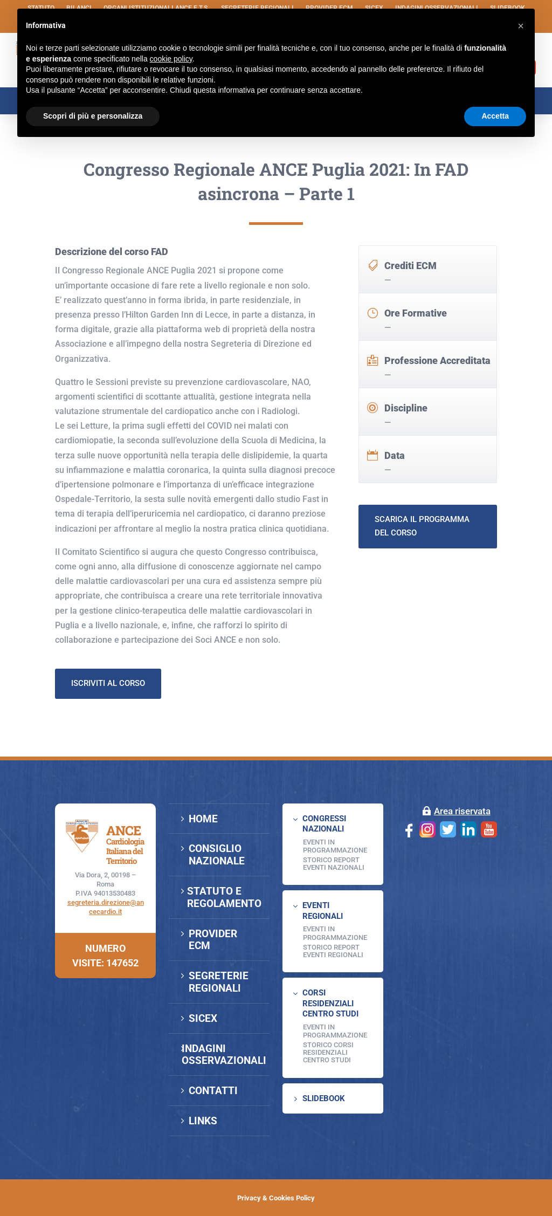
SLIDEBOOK (323, 1098)
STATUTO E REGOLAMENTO (224, 897)
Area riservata (462, 811)
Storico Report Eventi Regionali (333, 951)
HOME (203, 819)
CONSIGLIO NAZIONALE (217, 854)
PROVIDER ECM (213, 940)
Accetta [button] (495, 116)
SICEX (203, 1018)
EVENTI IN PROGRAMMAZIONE (335, 846)
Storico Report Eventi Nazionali (333, 863)
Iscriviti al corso (108, 729)
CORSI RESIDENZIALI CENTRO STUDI (330, 1003)
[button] (520, 26)
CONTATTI (213, 1090)
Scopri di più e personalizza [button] (92, 116)
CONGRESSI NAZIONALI (324, 824)
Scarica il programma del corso (422, 573)
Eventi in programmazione (335, 1031)
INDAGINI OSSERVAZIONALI (224, 1054)
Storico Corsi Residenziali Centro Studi (328, 1052)
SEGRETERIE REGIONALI (219, 982)
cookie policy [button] (171, 58)
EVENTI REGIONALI (322, 911)
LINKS (203, 1121)
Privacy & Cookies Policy (276, 1198)
